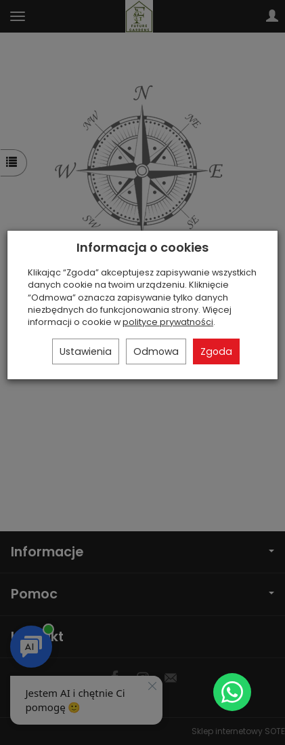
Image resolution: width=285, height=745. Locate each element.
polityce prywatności (168, 322)
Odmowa (156, 351)
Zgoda (216, 351)
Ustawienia (86, 351)
